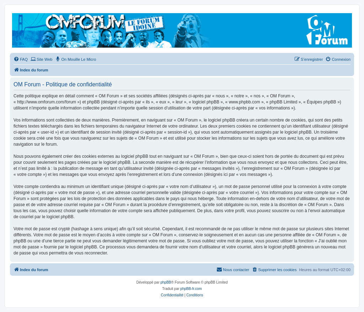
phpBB (165, 282)
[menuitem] (21, 59)
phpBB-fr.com (191, 289)
